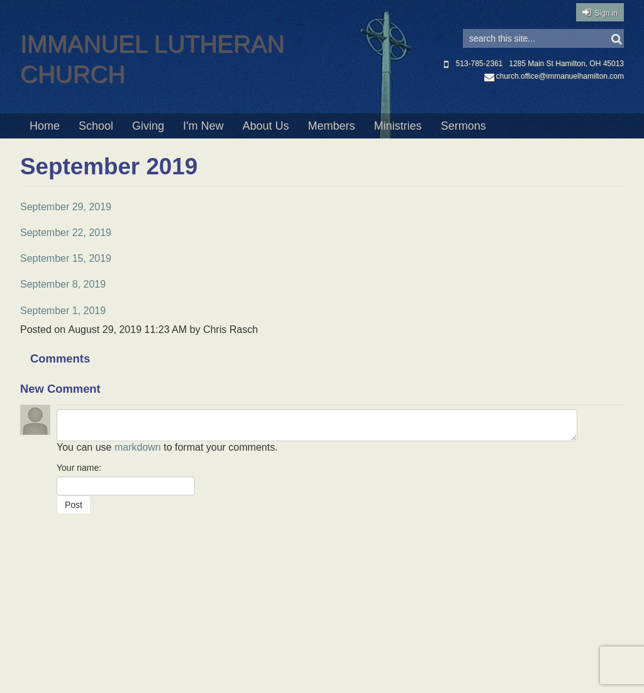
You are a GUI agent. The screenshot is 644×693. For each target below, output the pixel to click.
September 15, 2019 (65, 258)
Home (45, 126)
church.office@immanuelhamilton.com (554, 76)
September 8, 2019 (63, 284)
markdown (137, 447)
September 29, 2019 (65, 206)
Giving (148, 126)
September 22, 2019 (65, 232)
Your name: (79, 468)
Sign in (606, 13)
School (96, 126)
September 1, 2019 (63, 310)
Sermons (463, 126)
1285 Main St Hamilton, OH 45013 (566, 63)
